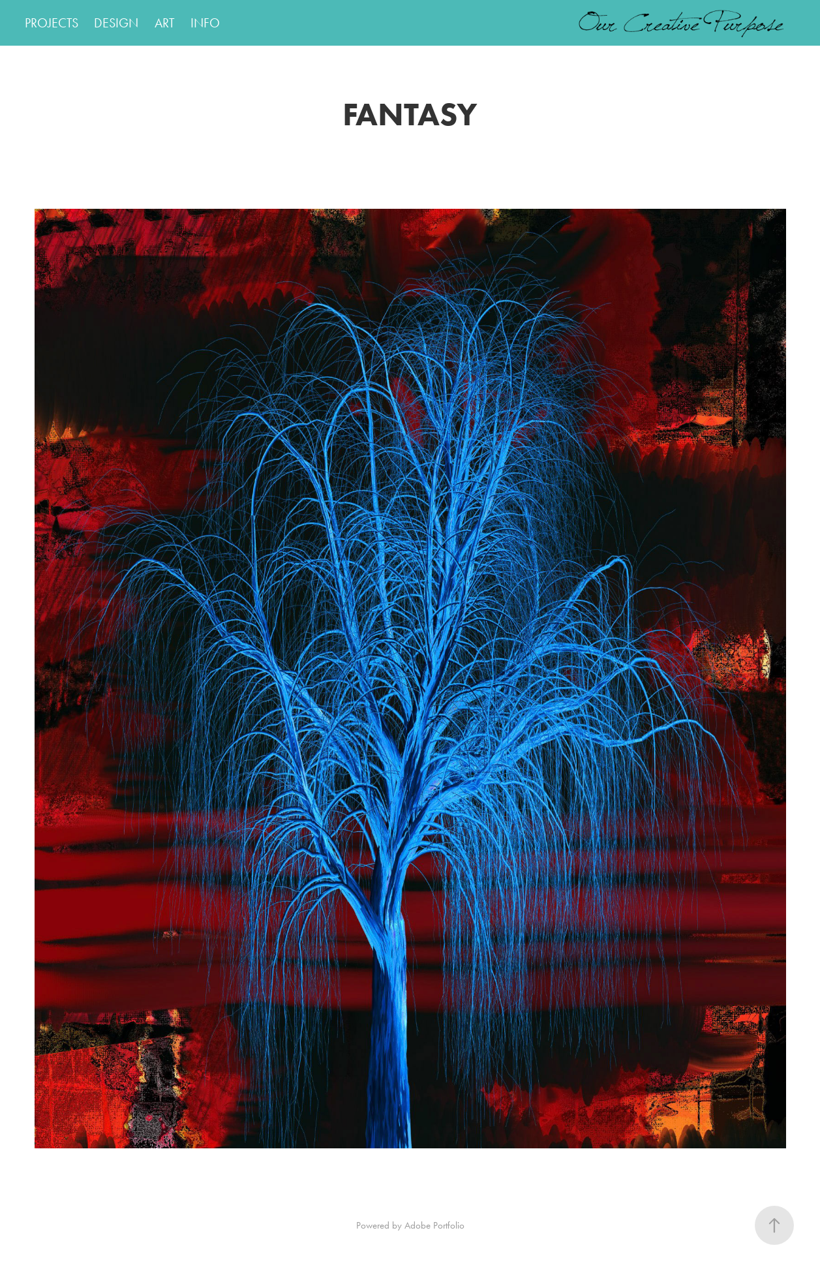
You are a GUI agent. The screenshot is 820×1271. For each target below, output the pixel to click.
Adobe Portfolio (434, 1225)
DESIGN (116, 23)
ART (165, 23)
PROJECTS (51, 23)
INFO (205, 23)
